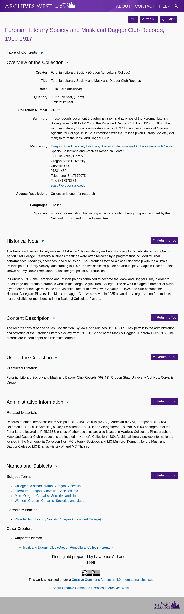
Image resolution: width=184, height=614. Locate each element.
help (164, 6)
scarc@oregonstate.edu (68, 185)
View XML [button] (149, 19)
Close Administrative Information (67, 403)
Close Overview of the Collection (67, 63)
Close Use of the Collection (55, 358)
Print (133, 19)
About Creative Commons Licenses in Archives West (91, 588)
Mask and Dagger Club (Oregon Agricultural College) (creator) (68, 547)
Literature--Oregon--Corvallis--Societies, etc (46, 491)
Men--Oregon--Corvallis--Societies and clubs (47, 496)
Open (44, 52)
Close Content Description (53, 319)
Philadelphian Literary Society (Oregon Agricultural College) (58, 519)
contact (145, 6)
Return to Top (164, 240)
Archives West (28, 6)
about (123, 6)
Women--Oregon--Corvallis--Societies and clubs (49, 500)
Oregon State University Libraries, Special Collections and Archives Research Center (112, 146)
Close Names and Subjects (55, 467)
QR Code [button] (168, 19)
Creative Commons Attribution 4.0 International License (112, 579)
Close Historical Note (42, 241)
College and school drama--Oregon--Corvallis (48, 486)
